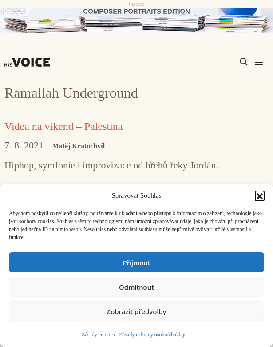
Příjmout (136, 262)
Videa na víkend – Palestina (63, 126)
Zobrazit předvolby (136, 311)
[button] (259, 195)
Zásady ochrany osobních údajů (153, 334)
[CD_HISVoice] (136, 20)
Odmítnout (136, 287)
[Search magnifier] (243, 62)
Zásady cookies (98, 334)
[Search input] (201, 62)
